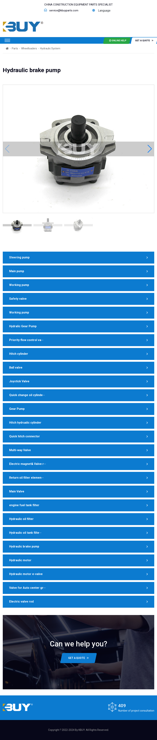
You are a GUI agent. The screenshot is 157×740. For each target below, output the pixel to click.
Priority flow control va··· (26, 340)
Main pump (16, 271)
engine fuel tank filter (24, 505)
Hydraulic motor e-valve (26, 574)
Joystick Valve (19, 381)
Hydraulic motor (20, 560)
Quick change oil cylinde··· (27, 395)
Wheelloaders (29, 48)
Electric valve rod (21, 601)
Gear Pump (17, 409)
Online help (117, 40)
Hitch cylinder (18, 354)
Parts (15, 48)
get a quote (144, 40)
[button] (149, 149)
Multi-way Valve (20, 450)
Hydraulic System (50, 48)
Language (101, 10)
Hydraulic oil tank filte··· (25, 532)
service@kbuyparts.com (63, 10)
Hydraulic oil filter (21, 519)
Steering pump (19, 257)
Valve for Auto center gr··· (27, 588)
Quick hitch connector (24, 436)
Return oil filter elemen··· (26, 477)
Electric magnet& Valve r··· (27, 464)
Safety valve (18, 298)
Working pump (19, 285)
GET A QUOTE (78, 657)
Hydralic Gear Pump (23, 326)
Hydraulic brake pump (24, 546)
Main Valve (16, 491)
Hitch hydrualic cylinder (25, 422)
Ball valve (15, 367)
